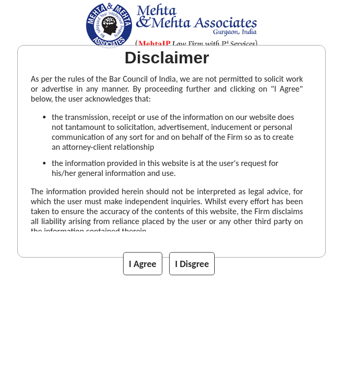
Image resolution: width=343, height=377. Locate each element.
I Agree (143, 264)
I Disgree (192, 264)
